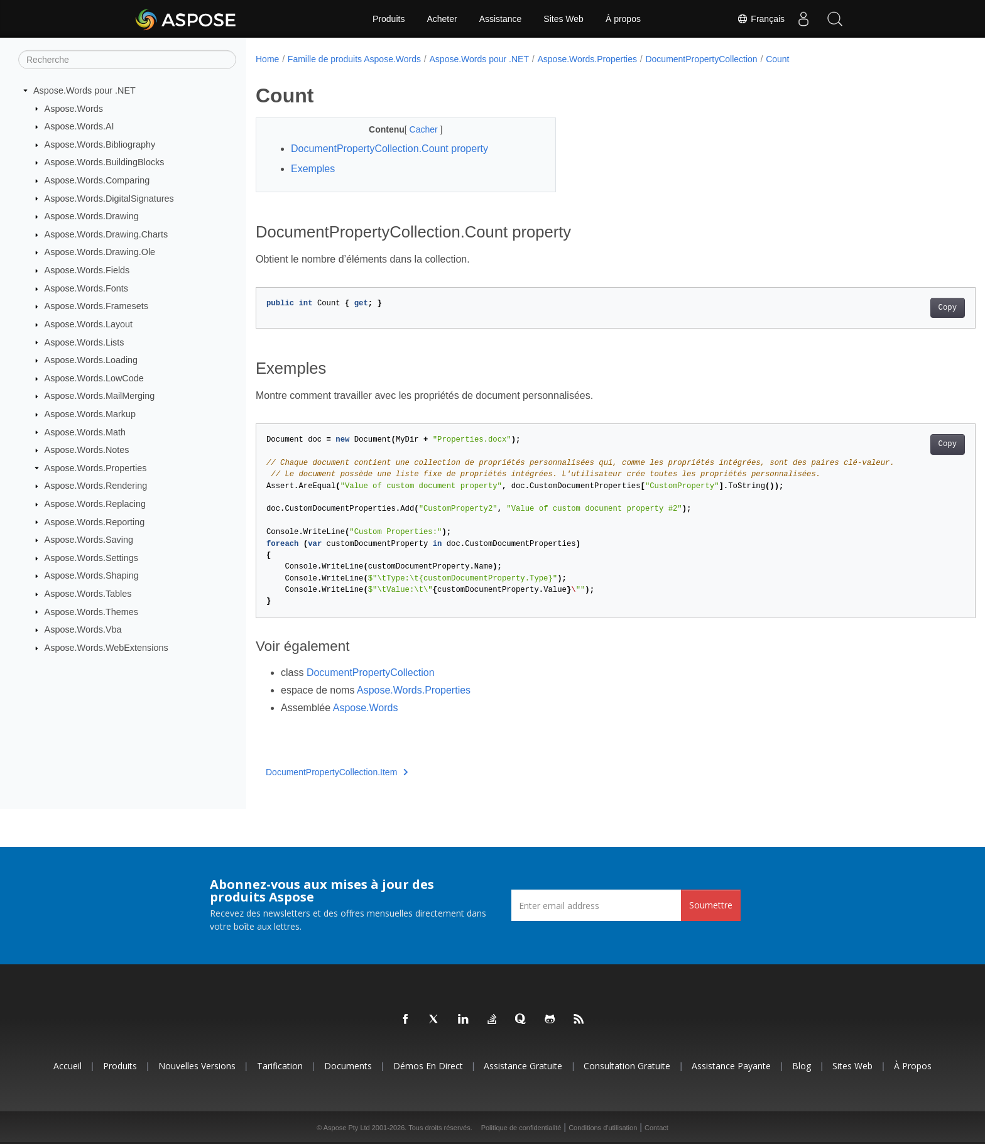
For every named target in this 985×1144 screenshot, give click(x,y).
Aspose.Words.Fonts (86, 288)
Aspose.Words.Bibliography (100, 144)
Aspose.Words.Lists (84, 342)
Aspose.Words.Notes (87, 450)
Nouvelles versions (197, 1066)
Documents (348, 1066)
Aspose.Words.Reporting (95, 521)
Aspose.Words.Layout (89, 324)
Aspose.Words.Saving (89, 540)
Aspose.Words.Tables (88, 594)
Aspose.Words (74, 108)
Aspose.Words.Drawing (92, 216)
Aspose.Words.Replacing (95, 504)
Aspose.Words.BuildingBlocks (105, 162)
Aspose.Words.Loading (91, 360)
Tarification (280, 1066)
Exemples (313, 168)
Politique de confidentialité (521, 1127)
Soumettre (710, 905)
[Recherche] (127, 59)
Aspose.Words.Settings (91, 558)
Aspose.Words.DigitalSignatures (109, 198)
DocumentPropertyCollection (701, 59)
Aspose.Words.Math (85, 432)
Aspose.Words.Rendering (96, 486)
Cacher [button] (414, 129)
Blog (801, 1066)
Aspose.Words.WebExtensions (106, 648)
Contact (656, 1127)
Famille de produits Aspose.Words (354, 59)
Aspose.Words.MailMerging (100, 396)
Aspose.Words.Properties (96, 468)
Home (267, 59)
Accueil (67, 1066)
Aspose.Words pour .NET (84, 90)
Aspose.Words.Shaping (92, 575)
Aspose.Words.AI (79, 126)
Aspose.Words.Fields (87, 270)
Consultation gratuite (627, 1066)
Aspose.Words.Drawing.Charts (106, 234)
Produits (389, 19)
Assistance (500, 19)
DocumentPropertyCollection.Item (337, 772)
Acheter (442, 19)
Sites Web (563, 19)
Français (761, 19)
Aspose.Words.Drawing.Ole (100, 252)
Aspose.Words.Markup (90, 414)
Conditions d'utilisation (603, 1127)
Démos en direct (428, 1066)
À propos (623, 19)
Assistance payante (731, 1066)
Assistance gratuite (523, 1066)
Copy (898, 307)
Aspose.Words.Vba (83, 629)
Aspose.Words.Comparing (97, 180)
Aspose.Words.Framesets (96, 306)
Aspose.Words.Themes (91, 611)
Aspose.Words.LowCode (94, 378)
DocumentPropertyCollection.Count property (389, 148)
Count (777, 59)
